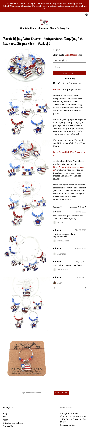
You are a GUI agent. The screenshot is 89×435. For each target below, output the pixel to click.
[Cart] (86, 15)
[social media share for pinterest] (63, 83)
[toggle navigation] (4, 15)
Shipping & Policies (72, 89)
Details (57, 89)
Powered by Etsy (67, 425)
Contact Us (8, 426)
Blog (5, 416)
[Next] (85, 288)
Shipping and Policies (13, 423)
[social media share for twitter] (59, 83)
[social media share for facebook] (54, 83)
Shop (5, 413)
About (5, 420)
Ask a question (74, 83)
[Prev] (54, 288)
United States (71, 55)
